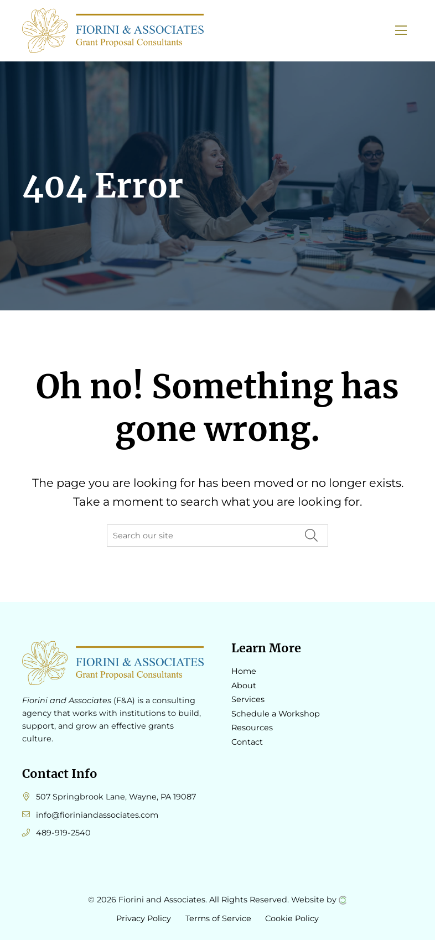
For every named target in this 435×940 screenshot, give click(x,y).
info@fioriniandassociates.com (97, 815)
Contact (247, 742)
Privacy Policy (143, 918)
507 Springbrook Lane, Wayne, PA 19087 (116, 797)
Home (243, 671)
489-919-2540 (63, 833)
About (243, 685)
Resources (252, 728)
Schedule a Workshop (275, 714)
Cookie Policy (292, 918)
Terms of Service (218, 918)
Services (248, 699)
